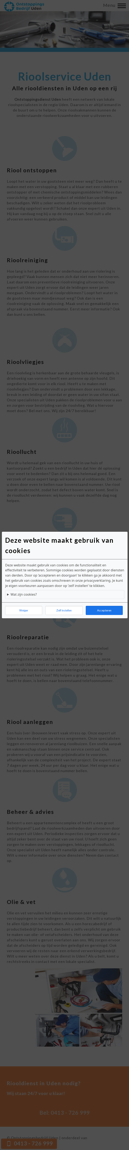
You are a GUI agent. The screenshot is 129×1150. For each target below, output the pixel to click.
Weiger (23, 610)
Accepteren (104, 610)
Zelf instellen (64, 610)
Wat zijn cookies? (24, 594)
